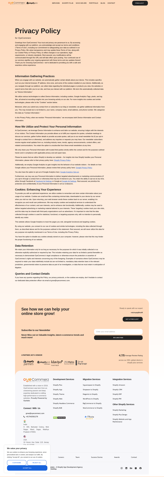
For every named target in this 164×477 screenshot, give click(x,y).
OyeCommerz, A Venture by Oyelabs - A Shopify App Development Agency (55, 467)
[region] (27, 459)
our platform (33, 45)
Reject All (37, 462)
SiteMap (53, 469)
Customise (16, 462)
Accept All (27, 468)
